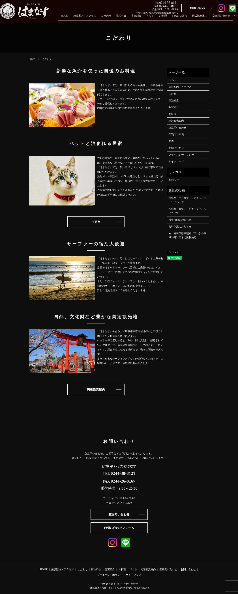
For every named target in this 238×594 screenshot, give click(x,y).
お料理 (166, 17)
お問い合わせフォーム (119, 527)
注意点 (95, 221)
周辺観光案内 (201, 17)
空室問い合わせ (222, 17)
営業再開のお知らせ (180, 220)
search (235, 17)
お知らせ (174, 179)
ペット (155, 17)
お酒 (171, 141)
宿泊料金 (128, 17)
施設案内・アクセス (93, 17)
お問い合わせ (197, 8)
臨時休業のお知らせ (180, 226)
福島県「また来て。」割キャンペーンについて (188, 200)
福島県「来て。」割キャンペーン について (188, 211)
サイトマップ (176, 161)
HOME (74, 17)
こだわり (113, 17)
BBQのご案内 (182, 17)
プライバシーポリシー (181, 154)
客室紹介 (142, 17)
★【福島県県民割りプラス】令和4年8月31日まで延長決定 (188, 235)
